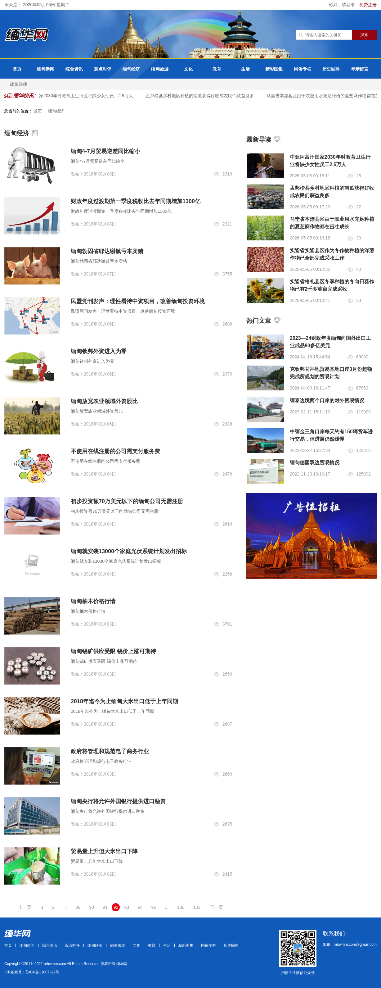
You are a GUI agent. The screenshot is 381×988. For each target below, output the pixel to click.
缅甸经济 (131, 68)
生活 (245, 68)
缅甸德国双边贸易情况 (314, 462)
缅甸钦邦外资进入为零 (99, 351)
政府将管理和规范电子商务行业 (110, 751)
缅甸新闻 (45, 68)
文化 (188, 68)
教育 (217, 68)
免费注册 (368, 4)
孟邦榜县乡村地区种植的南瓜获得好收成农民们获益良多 (201, 95)
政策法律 (18, 84)
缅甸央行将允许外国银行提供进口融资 (118, 801)
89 (78, 907)
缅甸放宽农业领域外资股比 (104, 401)
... (65, 907)
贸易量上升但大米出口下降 (104, 851)
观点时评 (102, 68)
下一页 (216, 907)
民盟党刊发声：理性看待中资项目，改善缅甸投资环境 (138, 301)
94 (140, 907)
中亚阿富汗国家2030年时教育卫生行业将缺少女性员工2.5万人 (75, 95)
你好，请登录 (342, 4)
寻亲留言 (359, 68)
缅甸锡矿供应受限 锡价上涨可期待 (113, 651)
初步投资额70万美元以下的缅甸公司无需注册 (127, 501)
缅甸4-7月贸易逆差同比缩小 (105, 151)
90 (91, 907)
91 (105, 907)
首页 (17, 68)
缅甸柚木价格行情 (93, 601)
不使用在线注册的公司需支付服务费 (115, 451)
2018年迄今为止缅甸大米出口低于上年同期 (124, 701)
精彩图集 (274, 68)
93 (126, 907)
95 (153, 907)
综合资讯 (74, 68)
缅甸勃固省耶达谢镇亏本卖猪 (107, 251)
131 (196, 907)
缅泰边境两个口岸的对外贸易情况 (327, 400)
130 (180, 907)
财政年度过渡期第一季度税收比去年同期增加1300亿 (135, 201)
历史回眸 (331, 68)
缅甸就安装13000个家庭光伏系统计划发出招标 (129, 551)
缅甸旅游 (159, 68)
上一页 (24, 907)
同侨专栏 (302, 68)
